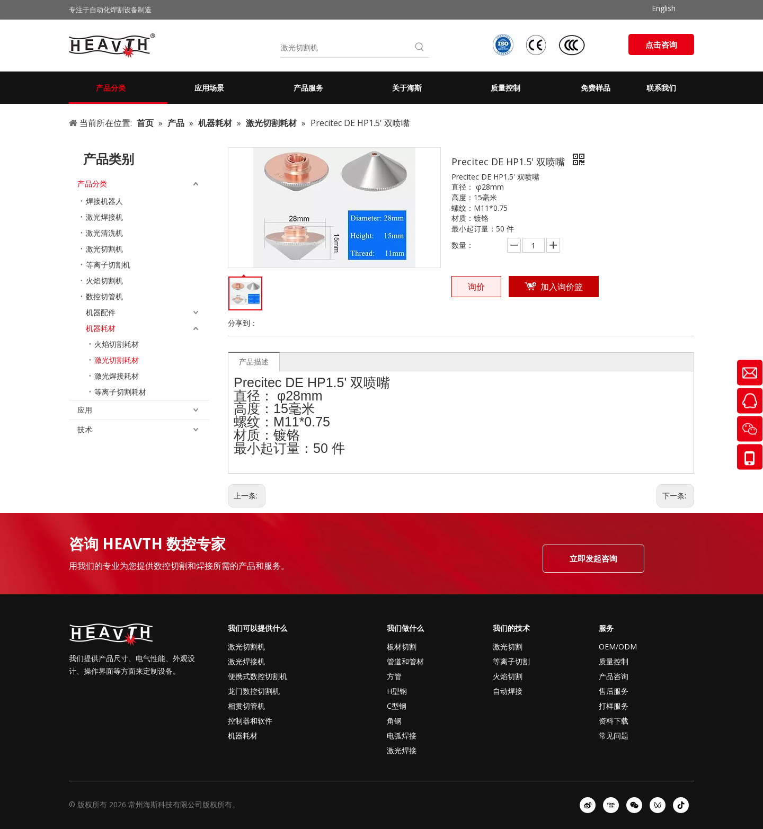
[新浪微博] (588, 805)
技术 (84, 429)
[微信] (634, 805)
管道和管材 (405, 661)
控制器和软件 (250, 721)
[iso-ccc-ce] (540, 45)
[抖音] (681, 805)
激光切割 (507, 646)
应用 (84, 410)
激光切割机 (104, 249)
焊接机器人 (104, 201)
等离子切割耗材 (120, 392)
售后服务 (613, 691)
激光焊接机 (104, 217)
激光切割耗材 (116, 360)
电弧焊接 (401, 735)
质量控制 (613, 661)
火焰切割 (507, 676)
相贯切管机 (246, 706)
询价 (476, 286)
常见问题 (613, 735)
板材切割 (401, 646)
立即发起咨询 (593, 558)
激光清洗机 (104, 233)
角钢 (394, 721)
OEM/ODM (618, 646)
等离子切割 (511, 661)
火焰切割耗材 (116, 344)
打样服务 (613, 706)
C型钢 (396, 706)
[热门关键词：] (419, 47)
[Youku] (611, 805)
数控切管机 (104, 296)
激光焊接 (401, 750)
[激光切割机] (345, 47)
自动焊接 (507, 691)
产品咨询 (613, 676)
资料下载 (613, 721)
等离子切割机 (108, 265)
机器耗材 (101, 328)
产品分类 (92, 184)
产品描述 (254, 361)
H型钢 (397, 691)
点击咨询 (661, 44)
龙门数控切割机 (254, 691)
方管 (394, 676)
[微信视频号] (658, 805)
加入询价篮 (561, 286)
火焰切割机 (104, 280)
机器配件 (101, 312)
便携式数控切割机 (257, 676)
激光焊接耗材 (116, 376)
